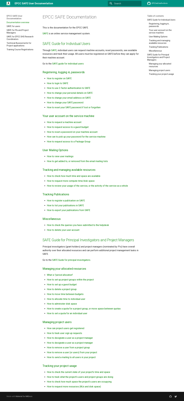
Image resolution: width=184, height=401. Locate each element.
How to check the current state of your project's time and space (78, 372)
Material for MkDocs (24, 396)
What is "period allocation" (60, 275)
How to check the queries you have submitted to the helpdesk (78, 225)
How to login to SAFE (57, 83)
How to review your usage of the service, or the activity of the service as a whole (87, 185)
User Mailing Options (55, 150)
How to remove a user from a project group (68, 347)
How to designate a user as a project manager (70, 338)
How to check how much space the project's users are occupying (79, 381)
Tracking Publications (56, 194)
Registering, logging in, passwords (64, 72)
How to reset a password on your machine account (72, 132)
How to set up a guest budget (62, 284)
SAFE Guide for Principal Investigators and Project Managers (88, 240)
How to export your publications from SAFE (68, 210)
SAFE (45, 33)
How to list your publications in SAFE (65, 205)
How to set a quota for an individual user (67, 313)
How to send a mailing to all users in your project (71, 357)
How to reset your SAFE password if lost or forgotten (73, 107)
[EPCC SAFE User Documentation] (8, 3)
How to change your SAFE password (65, 102)
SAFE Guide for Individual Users (66, 44)
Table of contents (155, 16)
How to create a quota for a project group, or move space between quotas (84, 308)
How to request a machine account (64, 122)
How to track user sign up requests (64, 333)
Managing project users (57, 322)
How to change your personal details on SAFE (70, 93)
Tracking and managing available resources (69, 170)
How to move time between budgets (65, 294)
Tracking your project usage (60, 366)
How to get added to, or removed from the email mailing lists (77, 161)
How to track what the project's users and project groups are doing (80, 377)
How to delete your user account (63, 230)
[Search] (124, 3)
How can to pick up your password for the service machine (76, 136)
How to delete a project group (62, 289)
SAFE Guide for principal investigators (71, 260)
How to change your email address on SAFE (69, 97)
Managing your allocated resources (64, 268)
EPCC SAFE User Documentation (14, 17)
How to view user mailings (60, 156)
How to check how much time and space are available (73, 176)
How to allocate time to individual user (66, 299)
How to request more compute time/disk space (71, 181)
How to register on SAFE (59, 78)
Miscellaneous (52, 219)
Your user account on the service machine (68, 116)
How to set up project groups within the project (70, 279)
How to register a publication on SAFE (66, 200)
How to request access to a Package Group (68, 141)
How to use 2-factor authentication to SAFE (68, 88)
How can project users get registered (65, 328)
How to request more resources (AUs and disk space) (74, 386)
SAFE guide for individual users (68, 63)
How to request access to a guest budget (68, 127)
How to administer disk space (62, 303)
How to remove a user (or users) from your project (72, 352)
